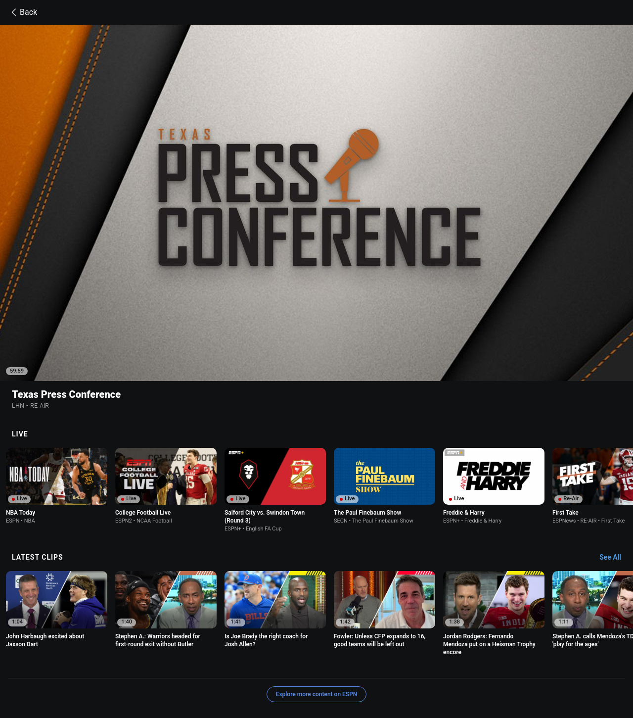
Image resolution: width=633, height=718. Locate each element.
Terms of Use (108, 664)
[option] (56, 421)
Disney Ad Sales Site (158, 673)
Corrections (261, 673)
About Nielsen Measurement (472, 664)
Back (22, 12)
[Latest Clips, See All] (615, 493)
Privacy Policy (155, 664)
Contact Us (105, 673)
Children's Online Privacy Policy (317, 664)
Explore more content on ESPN (317, 629)
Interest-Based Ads (397, 664)
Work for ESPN (215, 673)
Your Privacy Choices (550, 664)
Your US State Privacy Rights (223, 664)
